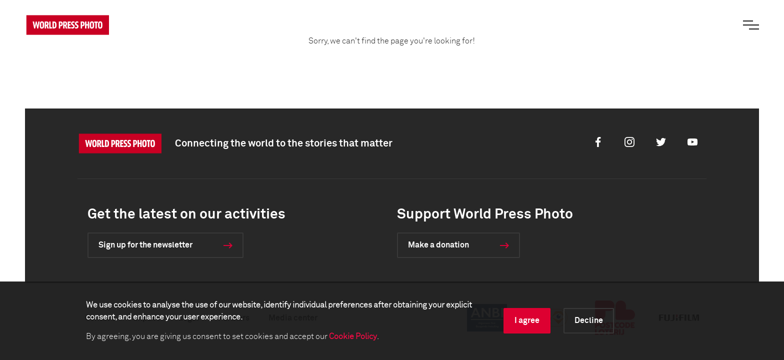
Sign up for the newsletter (145, 245)
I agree (527, 320)
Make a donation (438, 245)
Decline (588, 320)
